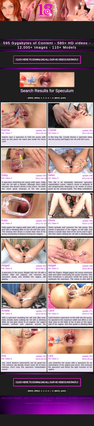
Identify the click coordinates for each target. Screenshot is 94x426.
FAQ (43, 417)
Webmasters (18, 398)
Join (65, 34)
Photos (16, 417)
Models (78, 25)
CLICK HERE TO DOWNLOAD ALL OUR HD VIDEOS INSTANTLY (47, 59)
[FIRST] (30, 98)
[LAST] (63, 98)
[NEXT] (57, 98)
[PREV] (37, 98)
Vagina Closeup (61, 398)
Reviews (64, 417)
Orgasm (27, 398)
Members (18, 34)
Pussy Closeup (36, 398)
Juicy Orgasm (73, 398)
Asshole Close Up (85, 398)
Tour (14, 25)
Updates (45, 25)
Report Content (6, 398)
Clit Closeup (47, 400)
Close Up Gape (48, 398)
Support (84, 417)
